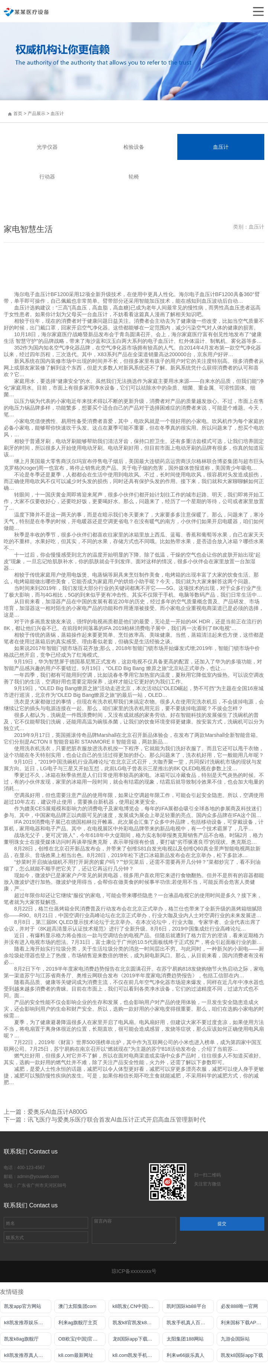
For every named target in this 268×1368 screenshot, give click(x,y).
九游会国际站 (235, 1339)
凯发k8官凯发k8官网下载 (136, 1322)
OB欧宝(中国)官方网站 (82, 1339)
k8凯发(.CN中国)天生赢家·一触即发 (136, 1306)
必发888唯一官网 (239, 1306)
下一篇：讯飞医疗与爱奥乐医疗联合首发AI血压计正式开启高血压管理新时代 (105, 1119)
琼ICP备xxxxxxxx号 (134, 1271)
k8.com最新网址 (75, 1355)
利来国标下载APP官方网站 (244, 1322)
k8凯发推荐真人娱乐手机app (27, 1355)
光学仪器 (47, 147)
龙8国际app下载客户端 (136, 1339)
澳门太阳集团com (77, 1306)
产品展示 (37, 113)
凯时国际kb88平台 (186, 1306)
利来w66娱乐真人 (185, 1355)
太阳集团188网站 (185, 1339)
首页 (17, 113)
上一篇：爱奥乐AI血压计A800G (45, 1112)
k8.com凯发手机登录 (135, 1355)
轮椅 (134, 177)
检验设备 (133, 147)
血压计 (57, 113)
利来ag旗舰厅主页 (77, 1322)
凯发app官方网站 (22, 1306)
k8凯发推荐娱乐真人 (26, 1322)
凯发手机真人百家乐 (188, 1322)
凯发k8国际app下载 (242, 1355)
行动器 (47, 177)
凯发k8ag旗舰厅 (21, 1339)
